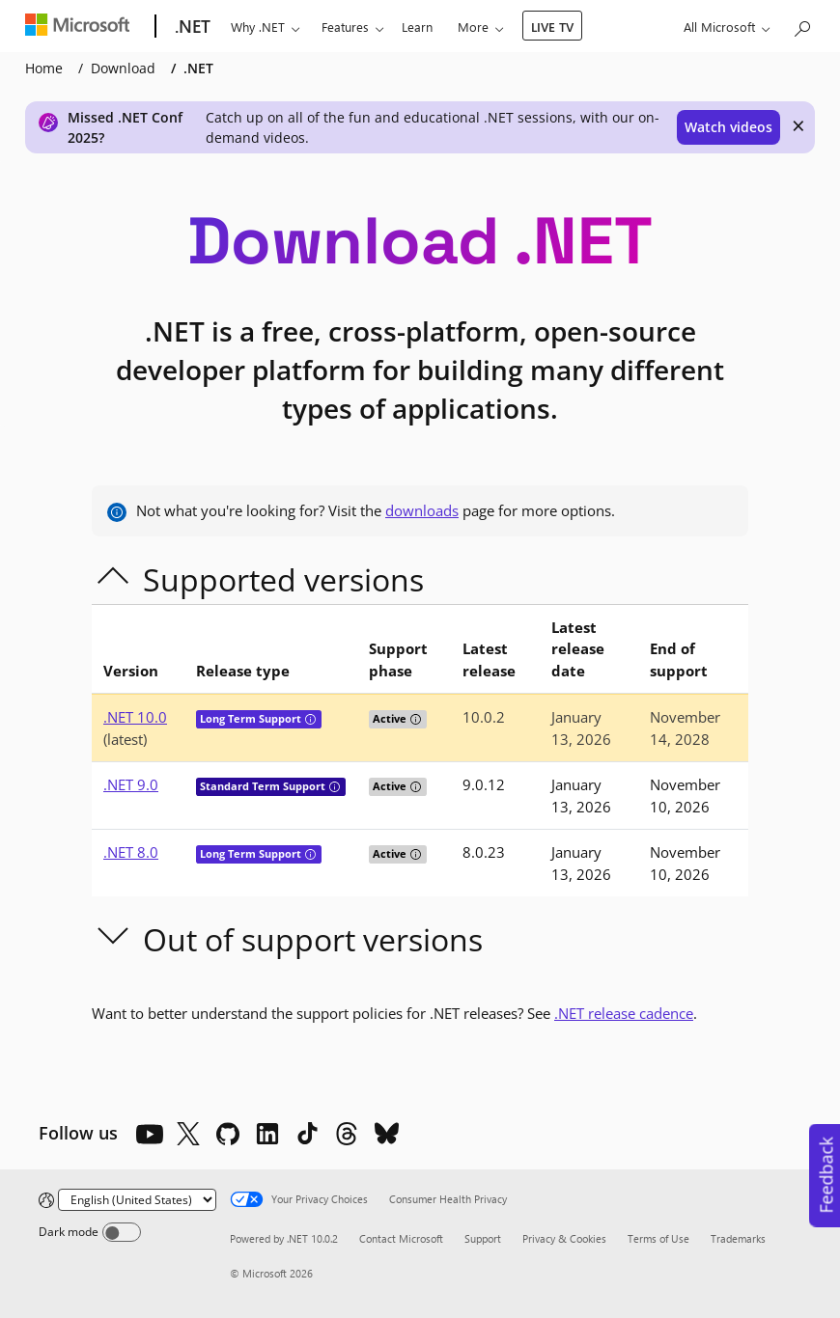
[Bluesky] (386, 1133)
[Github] (227, 1133)
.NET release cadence (623, 1013)
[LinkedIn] (267, 1133)
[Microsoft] (81, 27)
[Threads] (346, 1133)
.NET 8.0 (130, 852)
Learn (417, 26)
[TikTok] (307, 1133)
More (473, 26)
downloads (422, 510)
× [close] (798, 125)
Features (345, 26)
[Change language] (137, 1200)
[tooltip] (310, 719)
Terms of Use (658, 1238)
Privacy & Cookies (564, 1238)
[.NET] (190, 27)
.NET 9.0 (130, 784)
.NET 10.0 (135, 717)
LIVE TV (552, 26)
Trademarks (738, 1238)
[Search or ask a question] (801, 24)
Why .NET (258, 26)
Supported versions (283, 579)
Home (44, 68)
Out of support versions (313, 939)
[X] (188, 1133)
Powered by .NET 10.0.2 (284, 1238)
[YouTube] (148, 1133)
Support (482, 1238)
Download (123, 68)
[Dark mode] (121, 1232)
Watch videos (728, 127)
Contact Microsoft (401, 1238)
